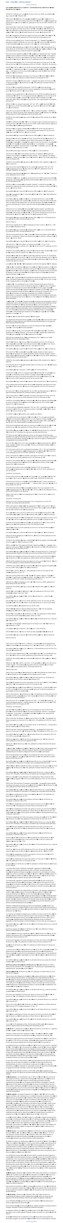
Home (7, 2)
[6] (34, 4)
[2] (28, 4)
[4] (31, 4)
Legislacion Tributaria (24, 2)
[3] (30, 4)
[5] (33, 4)
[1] (27, 4)
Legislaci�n (13, 2)
